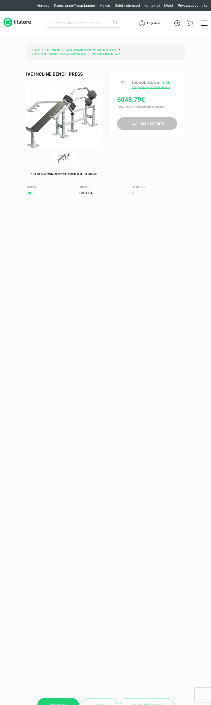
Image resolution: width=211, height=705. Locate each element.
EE (177, 23)
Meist (168, 5)
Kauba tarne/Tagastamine (74, 5)
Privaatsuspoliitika (193, 5)
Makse (104, 5)
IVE (29, 193)
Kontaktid (152, 5)
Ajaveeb (43, 5)
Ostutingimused (127, 5)
